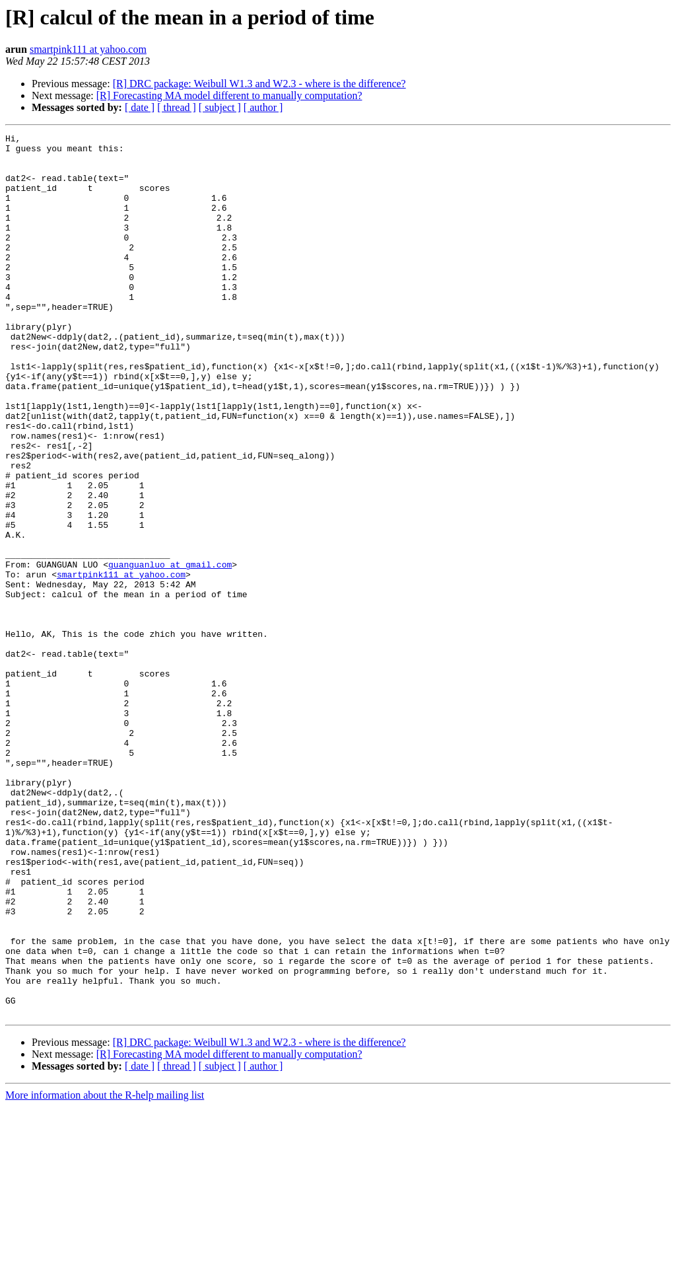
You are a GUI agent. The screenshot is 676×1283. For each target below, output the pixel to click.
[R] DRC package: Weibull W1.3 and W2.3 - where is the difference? (259, 83)
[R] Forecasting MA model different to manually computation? (229, 95)
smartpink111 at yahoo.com (88, 49)
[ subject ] (220, 107)
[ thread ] (176, 107)
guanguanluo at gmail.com (170, 651)
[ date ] (139, 107)
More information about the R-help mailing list (104, 1271)
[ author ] (263, 107)
